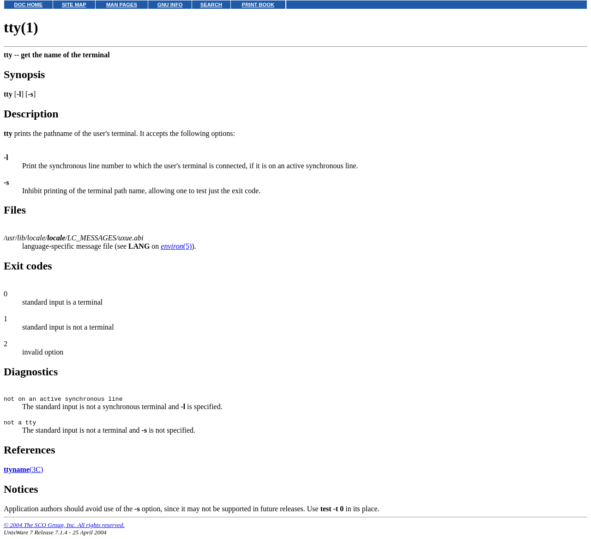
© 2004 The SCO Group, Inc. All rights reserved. (64, 527)
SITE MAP (74, 4)
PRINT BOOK (258, 4)
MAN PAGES (121, 4)
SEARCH (211, 4)
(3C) (23, 472)
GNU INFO (170, 4)
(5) (176, 246)
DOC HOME (28, 4)
